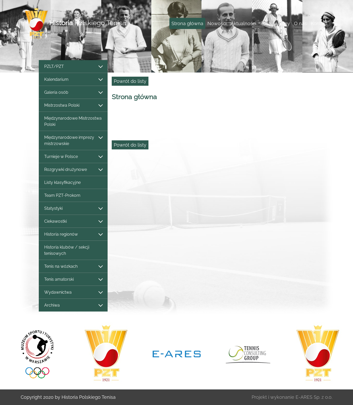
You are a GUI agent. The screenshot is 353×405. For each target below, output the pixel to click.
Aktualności (243, 23)
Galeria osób (73, 92)
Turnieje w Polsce (73, 157)
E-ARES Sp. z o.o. (314, 397)
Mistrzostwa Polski (73, 105)
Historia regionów (73, 234)
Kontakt (319, 23)
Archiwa (73, 305)
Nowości (217, 23)
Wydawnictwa (73, 292)
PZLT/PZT (73, 66)
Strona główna (187, 23)
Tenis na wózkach (73, 266)
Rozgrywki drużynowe (73, 169)
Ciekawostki (73, 221)
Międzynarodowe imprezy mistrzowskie (73, 140)
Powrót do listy (130, 81)
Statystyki (73, 208)
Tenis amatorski (73, 279)
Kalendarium (73, 79)
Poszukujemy (275, 23)
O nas (300, 23)
